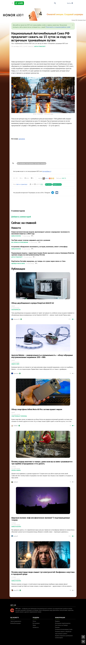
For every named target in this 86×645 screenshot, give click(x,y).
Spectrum (16, 373)
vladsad (15, 482)
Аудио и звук (15, 364)
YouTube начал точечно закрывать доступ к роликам (30, 240)
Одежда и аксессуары (18, 263)
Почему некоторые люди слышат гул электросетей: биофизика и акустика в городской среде (42, 573)
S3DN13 (15, 425)
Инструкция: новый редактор (62, 623)
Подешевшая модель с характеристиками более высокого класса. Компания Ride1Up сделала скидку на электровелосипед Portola (42, 254)
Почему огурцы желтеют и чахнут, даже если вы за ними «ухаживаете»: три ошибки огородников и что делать (42, 462)
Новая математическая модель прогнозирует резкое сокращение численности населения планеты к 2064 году (40, 233)
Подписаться (57, 184)
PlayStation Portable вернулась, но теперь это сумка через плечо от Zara (38, 261)
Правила (57, 621)
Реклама (57, 627)
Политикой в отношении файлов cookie (58, 27)
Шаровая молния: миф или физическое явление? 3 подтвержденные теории (40, 519)
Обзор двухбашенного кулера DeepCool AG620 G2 (32, 303)
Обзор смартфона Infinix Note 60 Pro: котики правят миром (36, 409)
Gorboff (15, 536)
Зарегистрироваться (15, 621)
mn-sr (47, 178)
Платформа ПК (15, 309)
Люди (34, 625)
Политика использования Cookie (63, 629)
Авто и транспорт (40, 46)
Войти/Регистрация (15, 623)
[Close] (72, 25)
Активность (36, 627)
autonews (22, 139)
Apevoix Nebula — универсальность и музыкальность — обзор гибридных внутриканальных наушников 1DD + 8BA (42, 356)
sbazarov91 (16, 319)
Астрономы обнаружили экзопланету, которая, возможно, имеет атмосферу (39, 247)
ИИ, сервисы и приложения (19, 242)
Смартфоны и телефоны (19, 416)
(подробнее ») (46, 171)
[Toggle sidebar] (12, 3)
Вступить (48, 184)
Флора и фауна (16, 470)
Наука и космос (16, 236)
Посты (34, 621)
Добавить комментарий (21, 216)
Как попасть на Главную (61, 625)
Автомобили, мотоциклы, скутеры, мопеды (31, 163)
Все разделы (36, 623)
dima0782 (16, 590)
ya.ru (51, 114)
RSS (42, 184)
